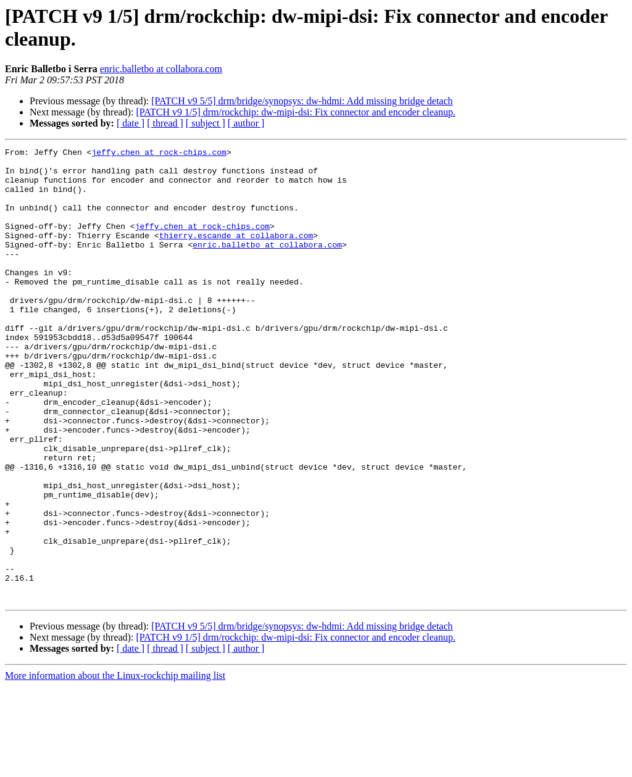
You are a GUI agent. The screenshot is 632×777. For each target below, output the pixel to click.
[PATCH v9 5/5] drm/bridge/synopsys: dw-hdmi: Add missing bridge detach (301, 101)
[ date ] (130, 123)
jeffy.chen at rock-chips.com (158, 153)
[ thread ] (165, 123)
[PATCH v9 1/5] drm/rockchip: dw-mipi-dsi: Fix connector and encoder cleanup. (295, 112)
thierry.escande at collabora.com (236, 253)
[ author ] (246, 123)
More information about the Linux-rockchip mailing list (115, 766)
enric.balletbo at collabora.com (161, 69)
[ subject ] (205, 123)
